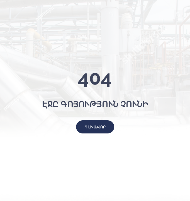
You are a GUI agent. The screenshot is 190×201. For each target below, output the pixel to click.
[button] (95, 126)
